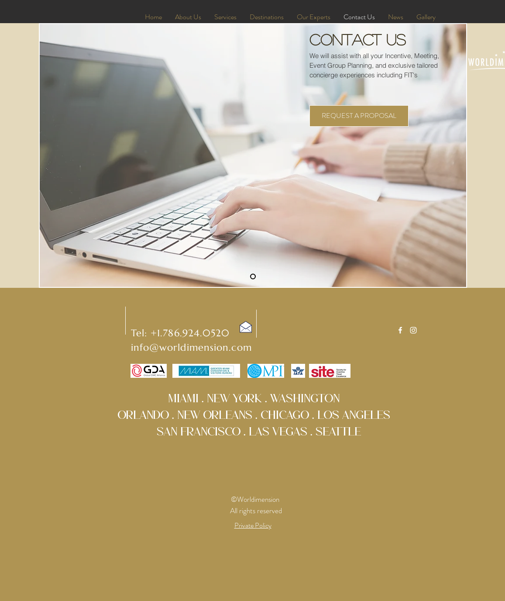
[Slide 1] (253, 277)
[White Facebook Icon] (400, 330)
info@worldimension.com (191, 347)
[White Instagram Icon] (413, 330)
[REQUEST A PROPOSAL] (359, 116)
